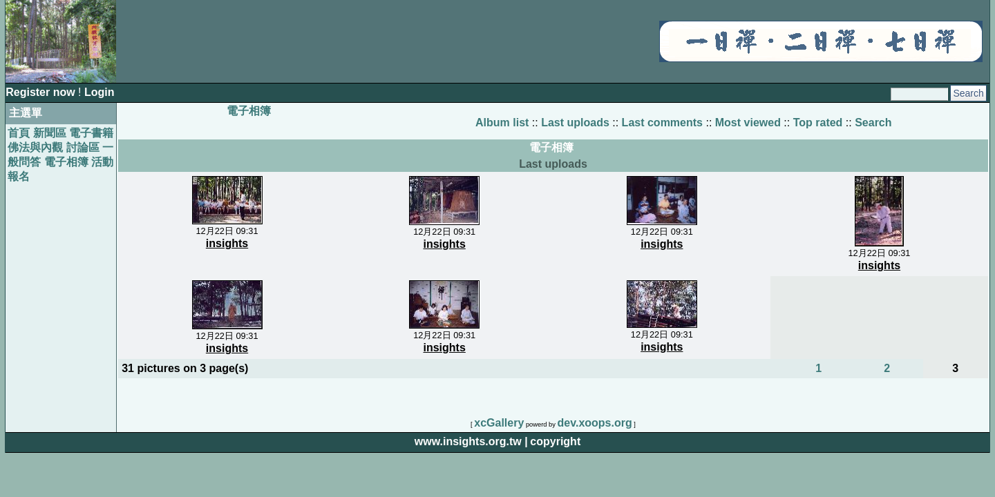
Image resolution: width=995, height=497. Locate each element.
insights (227, 243)
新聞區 (49, 133)
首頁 (19, 133)
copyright (555, 441)
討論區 (83, 147)
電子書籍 (91, 133)
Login (99, 92)
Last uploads (575, 122)
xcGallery (499, 423)
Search (873, 122)
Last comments (662, 122)
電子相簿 (66, 162)
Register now (42, 92)
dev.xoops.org (595, 423)
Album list (502, 122)
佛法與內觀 (35, 147)
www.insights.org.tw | (471, 441)
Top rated (818, 122)
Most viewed (748, 122)
